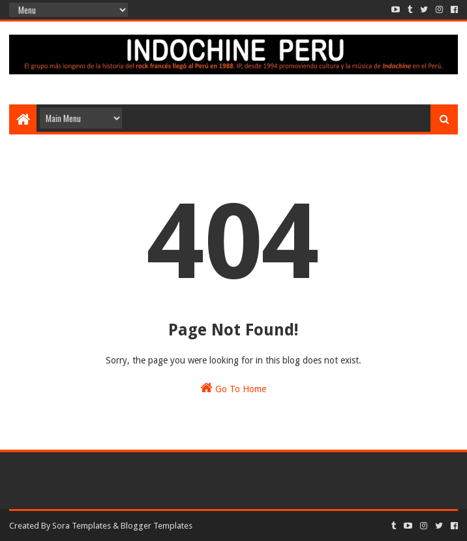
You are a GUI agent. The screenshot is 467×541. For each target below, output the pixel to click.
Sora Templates (81, 526)
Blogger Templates (156, 526)
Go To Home (233, 387)
